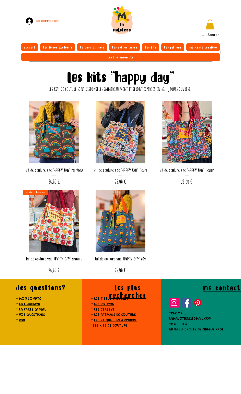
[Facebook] (186, 303)
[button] (210, 24)
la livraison (29, 304)
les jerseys (103, 310)
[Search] (210, 35)
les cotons (104, 304)
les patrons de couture (114, 315)
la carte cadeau (32, 310)
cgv (22, 320)
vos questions (32, 315)
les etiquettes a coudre (115, 320)
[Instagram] (174, 303)
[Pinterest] (198, 303)
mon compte (29, 299)
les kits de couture (110, 326)
